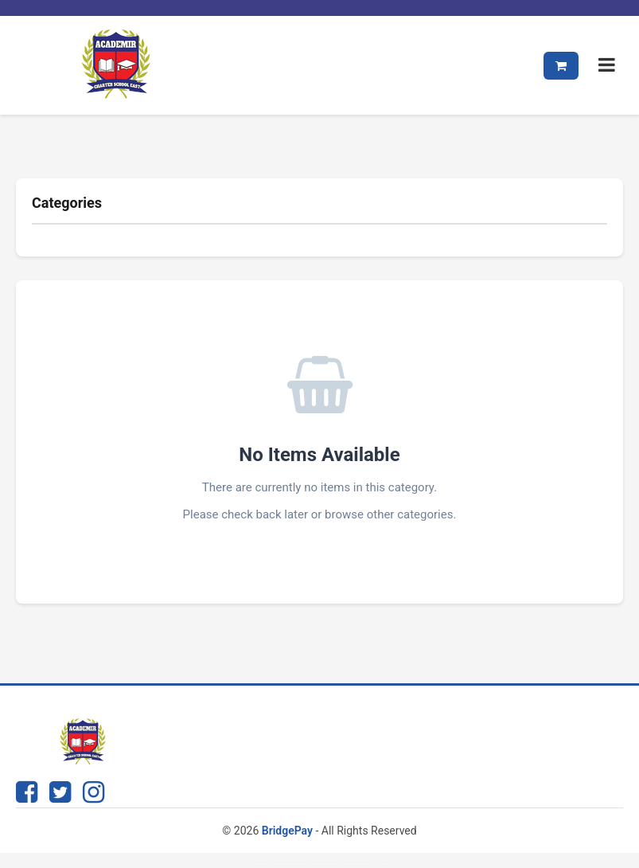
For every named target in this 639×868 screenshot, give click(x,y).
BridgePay (287, 830)
